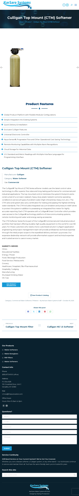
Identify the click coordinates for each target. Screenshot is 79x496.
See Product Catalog (39, 295)
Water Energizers (11, 354)
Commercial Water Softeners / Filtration (25, 300)
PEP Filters (8, 358)
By (50, 300)
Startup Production (43, 494)
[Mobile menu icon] (75, 5)
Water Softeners (11, 350)
